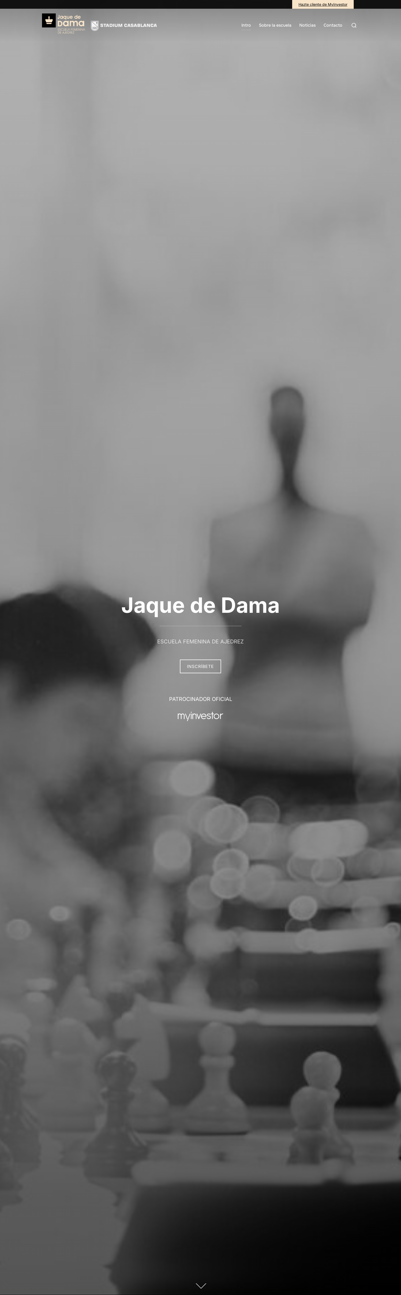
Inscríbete (200, 666)
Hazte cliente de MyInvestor (323, 4)
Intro (246, 25)
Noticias (307, 25)
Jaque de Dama (200, 605)
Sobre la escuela (275, 25)
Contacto (333, 25)
